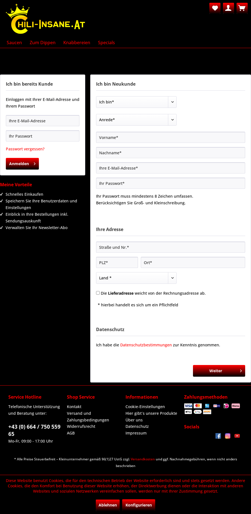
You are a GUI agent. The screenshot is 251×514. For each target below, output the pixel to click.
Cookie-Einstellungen (145, 406)
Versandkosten (143, 459)
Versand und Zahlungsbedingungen (88, 417)
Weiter (225, 369)
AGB (71, 433)
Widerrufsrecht (81, 426)
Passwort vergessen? (25, 149)
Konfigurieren (139, 505)
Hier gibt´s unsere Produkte (151, 413)
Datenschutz (137, 426)
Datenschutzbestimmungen (146, 344)
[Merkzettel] (214, 8)
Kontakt (74, 406)
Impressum (136, 433)
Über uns (134, 420)
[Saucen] (14, 42)
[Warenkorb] (242, 8)
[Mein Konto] (228, 8)
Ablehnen (108, 505)
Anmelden (22, 162)
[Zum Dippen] (42, 42)
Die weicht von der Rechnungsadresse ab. (153, 293)
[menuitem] (214, 8)
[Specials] (106, 42)
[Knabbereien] (76, 42)
